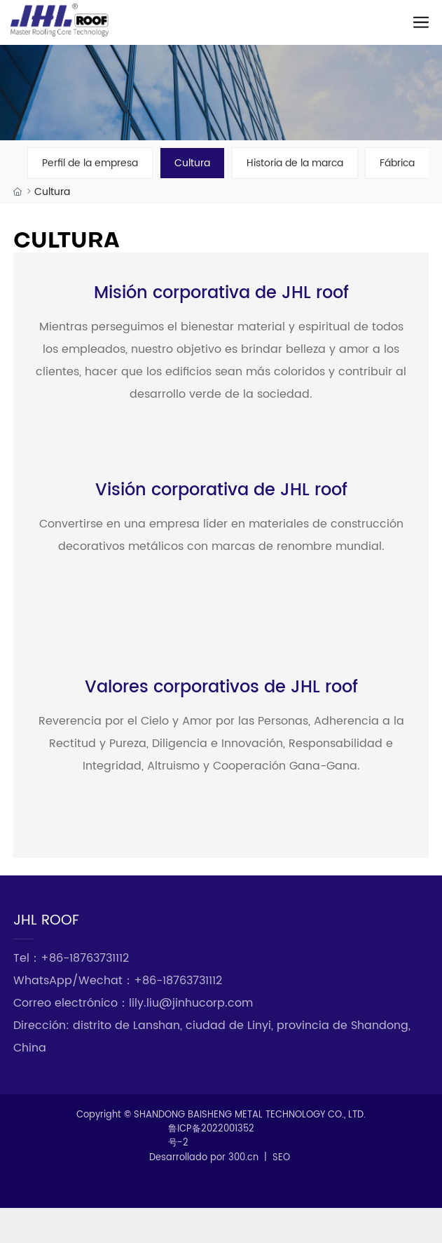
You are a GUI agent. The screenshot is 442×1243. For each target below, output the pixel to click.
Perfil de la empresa (90, 163)
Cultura (192, 163)
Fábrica (397, 163)
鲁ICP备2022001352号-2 (211, 1136)
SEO (281, 1157)
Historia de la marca (295, 163)
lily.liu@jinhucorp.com (191, 1003)
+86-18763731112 (85, 958)
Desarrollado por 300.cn (203, 1157)
